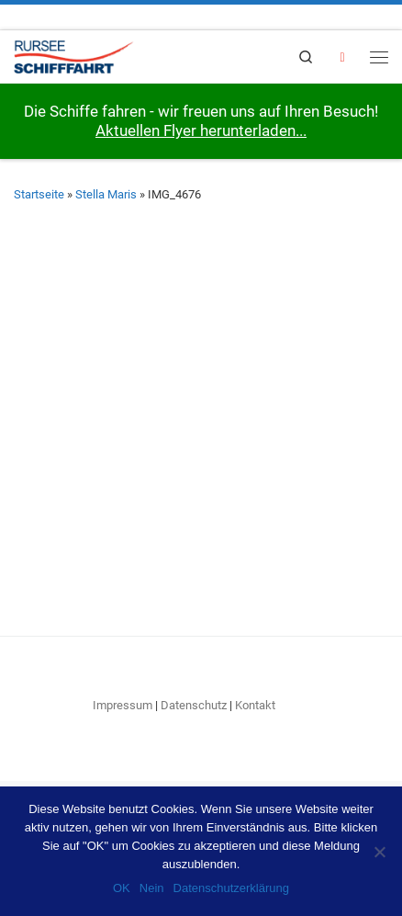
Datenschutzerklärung (231, 888)
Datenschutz (194, 705)
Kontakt (255, 705)
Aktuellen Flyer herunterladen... (201, 130)
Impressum (122, 705)
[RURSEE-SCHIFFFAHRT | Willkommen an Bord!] (74, 54)
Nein (152, 888)
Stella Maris (106, 194)
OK (121, 888)
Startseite (39, 194)
